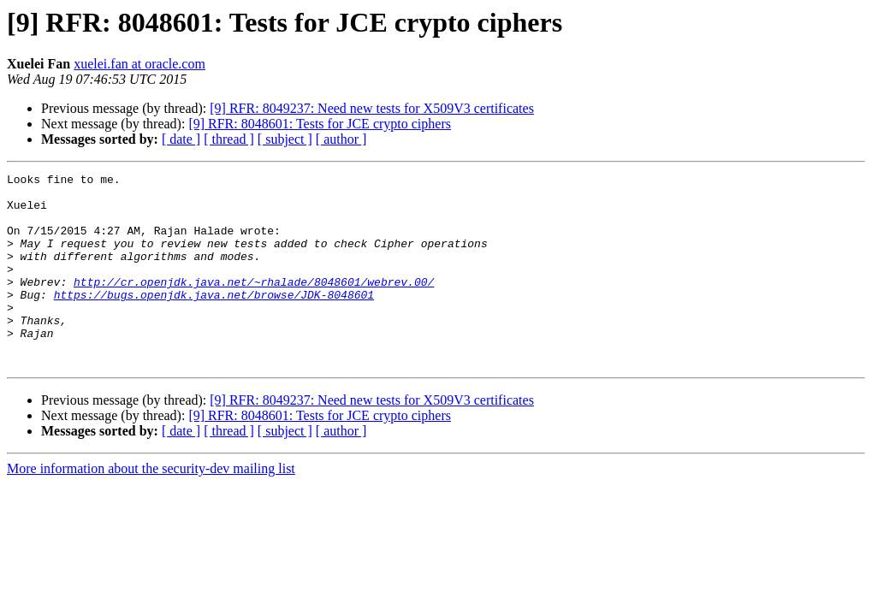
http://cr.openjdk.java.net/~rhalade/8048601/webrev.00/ (254, 304)
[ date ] (181, 139)
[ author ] (341, 139)
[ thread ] (229, 139)
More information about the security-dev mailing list (151, 507)
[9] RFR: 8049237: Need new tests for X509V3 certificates (372, 108)
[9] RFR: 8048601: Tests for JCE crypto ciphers (319, 123)
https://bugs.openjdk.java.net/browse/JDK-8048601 (214, 320)
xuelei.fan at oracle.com (139, 63)
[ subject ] (285, 139)
